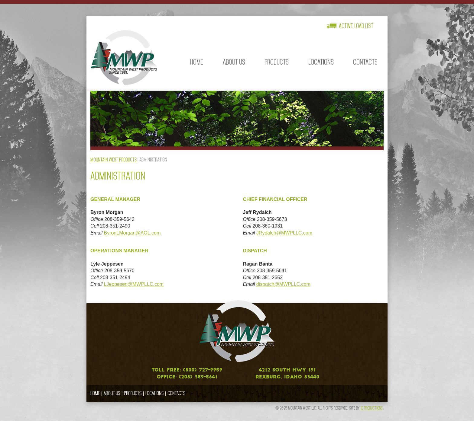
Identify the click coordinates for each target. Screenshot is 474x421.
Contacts (365, 62)
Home (196, 62)
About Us (234, 62)
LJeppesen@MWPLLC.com (134, 284)
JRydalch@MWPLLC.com (284, 232)
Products (277, 62)
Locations (321, 62)
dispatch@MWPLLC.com (283, 284)
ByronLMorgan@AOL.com (132, 232)
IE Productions (372, 408)
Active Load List (356, 26)
